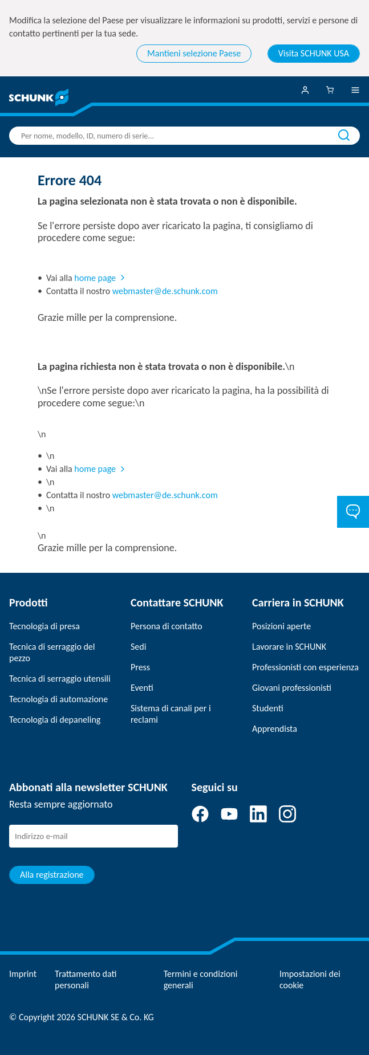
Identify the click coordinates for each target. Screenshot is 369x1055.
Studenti (267, 708)
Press (140, 667)
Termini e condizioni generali (201, 979)
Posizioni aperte (281, 626)
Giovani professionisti (291, 687)
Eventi (142, 687)
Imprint (23, 973)
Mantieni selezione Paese (194, 53)
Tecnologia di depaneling (54, 719)
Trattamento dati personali (85, 979)
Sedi (138, 646)
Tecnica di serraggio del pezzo (52, 652)
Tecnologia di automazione (58, 699)
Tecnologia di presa (44, 626)
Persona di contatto (166, 626)
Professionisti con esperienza (305, 667)
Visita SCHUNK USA (313, 53)
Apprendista (274, 728)
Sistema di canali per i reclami (171, 714)
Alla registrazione (52, 874)
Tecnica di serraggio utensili (60, 678)
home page (95, 277)
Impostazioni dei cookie (309, 979)
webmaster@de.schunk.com (165, 291)
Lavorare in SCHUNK (289, 646)
